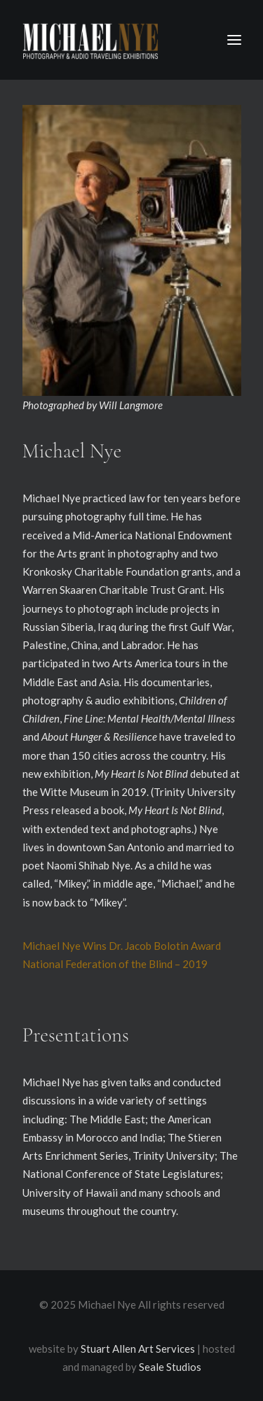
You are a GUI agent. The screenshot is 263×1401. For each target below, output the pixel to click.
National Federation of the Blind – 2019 (115, 964)
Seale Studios (170, 1366)
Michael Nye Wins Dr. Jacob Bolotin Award (121, 945)
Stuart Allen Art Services (138, 1348)
